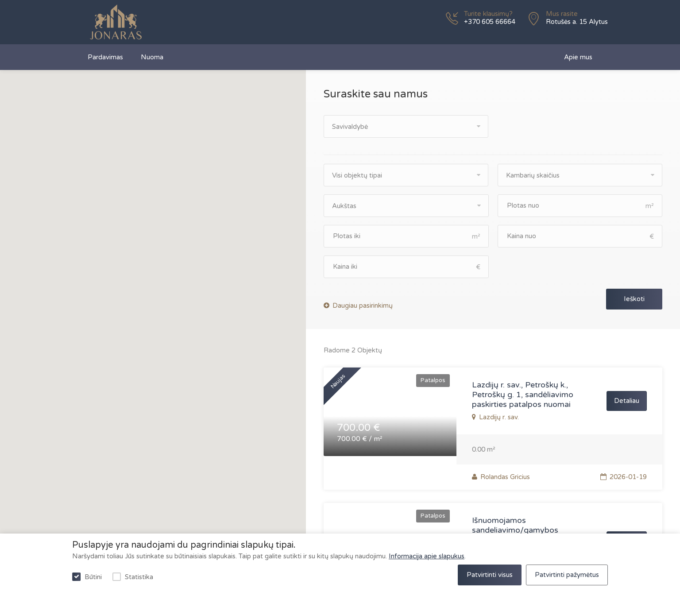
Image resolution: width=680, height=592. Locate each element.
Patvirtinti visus (490, 575)
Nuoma (152, 57)
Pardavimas (105, 57)
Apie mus (578, 57)
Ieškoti (634, 299)
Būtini (93, 577)
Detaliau (626, 401)
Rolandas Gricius (501, 477)
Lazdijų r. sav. (498, 417)
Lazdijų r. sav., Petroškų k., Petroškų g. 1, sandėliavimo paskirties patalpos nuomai (522, 394)
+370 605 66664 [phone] (489, 22)
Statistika (139, 577)
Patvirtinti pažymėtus (567, 575)
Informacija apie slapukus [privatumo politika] (426, 556)
